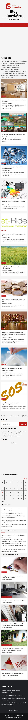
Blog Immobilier (13, 13)
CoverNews (9, 717)
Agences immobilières (6, 597)
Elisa (9, 136)
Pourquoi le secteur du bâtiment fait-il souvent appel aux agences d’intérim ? (13, 516)
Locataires (4, 572)
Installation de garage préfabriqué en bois (13, 134)
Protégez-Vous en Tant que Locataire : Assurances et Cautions (11, 509)
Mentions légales (13, 710)
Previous (3, 415)
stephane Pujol (5, 539)
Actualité (4, 96)
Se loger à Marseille (17, 539)
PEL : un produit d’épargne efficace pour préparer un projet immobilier (13, 525)
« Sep (2, 501)
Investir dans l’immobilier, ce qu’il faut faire (12, 513)
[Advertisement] (14, 40)
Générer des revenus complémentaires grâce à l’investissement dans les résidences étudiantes (14, 334)
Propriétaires (5, 620)
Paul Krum (10, 103)
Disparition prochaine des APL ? (10, 403)
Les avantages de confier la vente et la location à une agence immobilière (13, 521)
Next (26, 415)
